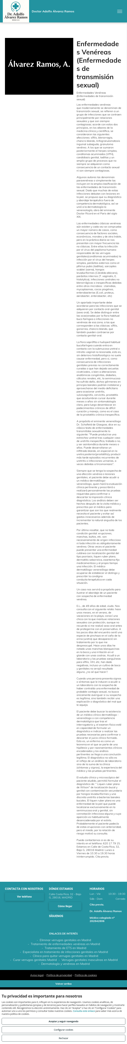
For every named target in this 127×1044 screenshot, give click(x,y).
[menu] (119, 11)
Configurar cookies (63, 1029)
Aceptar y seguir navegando (63, 1021)
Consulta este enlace (84, 1011)
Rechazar (63, 1038)
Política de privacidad (59, 975)
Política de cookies (86, 975)
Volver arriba (63, 983)
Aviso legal (37, 975)
